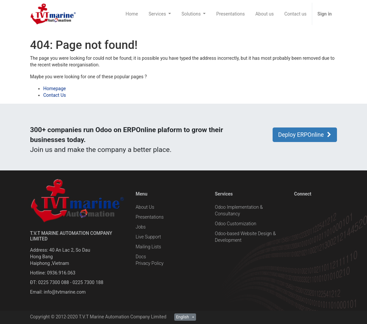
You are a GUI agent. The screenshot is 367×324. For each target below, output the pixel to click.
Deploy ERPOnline (304, 134)
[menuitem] (131, 14)
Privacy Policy (149, 263)
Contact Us (54, 95)
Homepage (54, 88)
